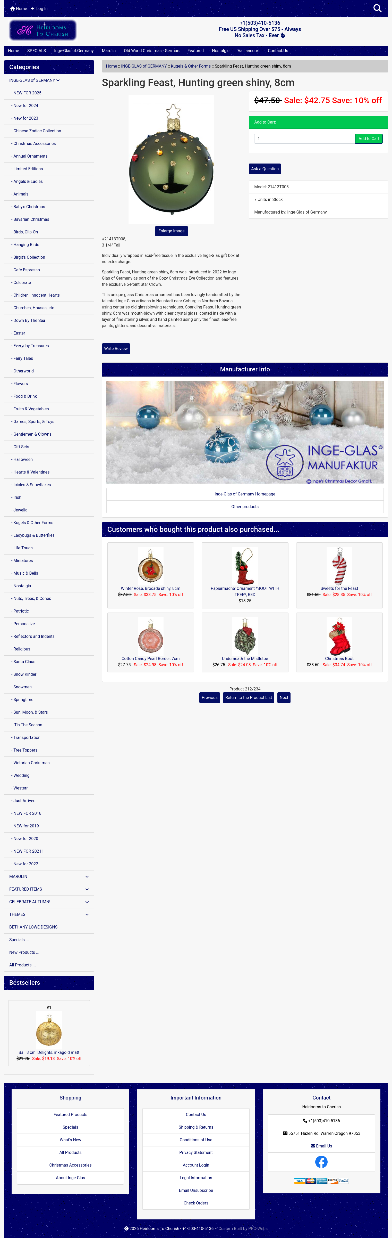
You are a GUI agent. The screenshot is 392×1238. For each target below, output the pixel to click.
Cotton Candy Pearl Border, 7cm (151, 658)
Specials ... (19, 939)
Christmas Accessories (70, 1165)
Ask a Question (265, 168)
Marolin (109, 50)
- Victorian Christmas (29, 762)
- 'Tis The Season (25, 724)
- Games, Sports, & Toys (31, 421)
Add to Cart (369, 138)
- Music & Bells (23, 573)
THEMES (49, 914)
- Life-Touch (21, 547)
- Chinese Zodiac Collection (35, 130)
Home (18, 8)
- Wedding (19, 775)
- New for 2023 (23, 118)
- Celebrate (20, 282)
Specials (70, 1127)
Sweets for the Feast (339, 588)
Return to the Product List (248, 697)
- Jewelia (18, 510)
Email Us (321, 1146)
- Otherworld (21, 371)
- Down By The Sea (27, 320)
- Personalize (22, 623)
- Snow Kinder (22, 674)
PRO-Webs (258, 1228)
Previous (210, 697)
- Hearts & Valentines (29, 472)
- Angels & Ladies (26, 181)
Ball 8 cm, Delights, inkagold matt (49, 1033)
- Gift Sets (19, 446)
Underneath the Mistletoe (245, 658)
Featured (196, 50)
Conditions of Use (196, 1139)
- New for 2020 (23, 838)
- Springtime (21, 699)
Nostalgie (220, 50)
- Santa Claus (22, 661)
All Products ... (22, 965)
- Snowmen (20, 687)
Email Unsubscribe (196, 1190)
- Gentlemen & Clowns (30, 434)
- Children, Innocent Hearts (34, 295)
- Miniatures (21, 560)
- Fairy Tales (21, 358)
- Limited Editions (26, 168)
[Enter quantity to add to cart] (304, 139)
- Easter (17, 333)
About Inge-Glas (70, 1177)
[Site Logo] (68, 30)
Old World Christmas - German (151, 50)
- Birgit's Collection (27, 257)
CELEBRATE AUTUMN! (49, 901)
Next (284, 697)
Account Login (196, 1165)
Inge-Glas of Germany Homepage (245, 494)
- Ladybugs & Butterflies (32, 535)
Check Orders (196, 1203)
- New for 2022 (23, 863)
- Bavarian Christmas (29, 219)
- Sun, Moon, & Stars (28, 712)
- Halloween (21, 459)
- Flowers (18, 383)
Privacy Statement (195, 1152)
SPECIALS (36, 50)
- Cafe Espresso (24, 269)
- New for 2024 (23, 105)
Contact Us (278, 50)
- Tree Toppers (23, 750)
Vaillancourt (249, 50)
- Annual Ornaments (28, 156)
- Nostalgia (20, 585)
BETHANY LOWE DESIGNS (33, 927)
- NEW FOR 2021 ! (26, 851)
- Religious (19, 649)
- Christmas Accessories (32, 143)
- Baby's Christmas (27, 206)
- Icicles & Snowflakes (30, 484)
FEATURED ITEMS (49, 889)
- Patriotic (19, 611)
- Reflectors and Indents (32, 636)
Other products (245, 506)
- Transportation (24, 737)
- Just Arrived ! (23, 800)
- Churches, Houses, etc (31, 307)
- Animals (18, 194)
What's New (70, 1139)
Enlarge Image (171, 231)
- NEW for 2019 (24, 826)
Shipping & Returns (196, 1127)
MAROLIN (49, 876)
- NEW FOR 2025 (25, 93)
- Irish (15, 497)
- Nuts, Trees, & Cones (30, 598)
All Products (70, 1152)
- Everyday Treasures (29, 345)
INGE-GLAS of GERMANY (144, 66)
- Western (19, 788)
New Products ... (24, 952)
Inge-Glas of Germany (73, 50)
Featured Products (70, 1114)
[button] (377, 8)
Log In (39, 8)
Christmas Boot (339, 658)
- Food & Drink (23, 396)
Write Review (116, 348)
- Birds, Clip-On (23, 232)
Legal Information (196, 1177)
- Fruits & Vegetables (29, 408)
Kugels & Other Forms (191, 66)
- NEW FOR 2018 (25, 813)
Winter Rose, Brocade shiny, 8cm (150, 588)
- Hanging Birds (24, 244)
